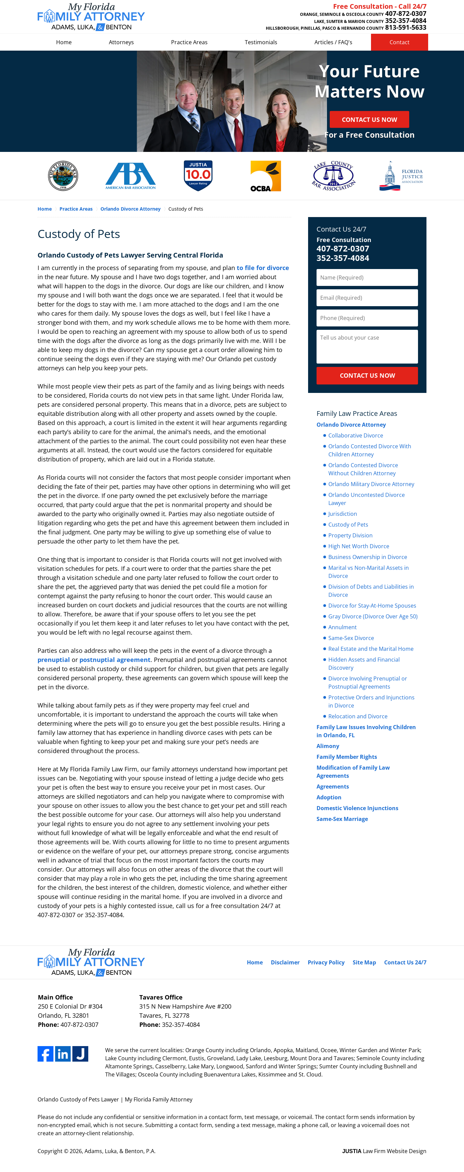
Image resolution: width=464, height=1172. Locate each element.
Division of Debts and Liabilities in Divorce (371, 590)
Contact (400, 42)
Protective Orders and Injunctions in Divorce (371, 701)
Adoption (329, 797)
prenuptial (54, 660)
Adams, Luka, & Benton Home (91, 17)
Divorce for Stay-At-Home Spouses (372, 605)
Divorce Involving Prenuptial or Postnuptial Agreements (367, 682)
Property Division (350, 535)
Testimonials (261, 42)
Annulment (342, 627)
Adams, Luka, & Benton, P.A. (120, 1151)
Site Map (364, 962)
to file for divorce (263, 268)
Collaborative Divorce (355, 435)
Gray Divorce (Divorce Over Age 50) (373, 616)
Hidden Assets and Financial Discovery (364, 663)
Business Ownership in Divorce (367, 557)
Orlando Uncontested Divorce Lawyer (366, 499)
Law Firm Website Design (384, 1151)
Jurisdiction (342, 513)
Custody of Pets (348, 524)
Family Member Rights (347, 757)
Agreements (333, 786)
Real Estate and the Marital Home (371, 648)
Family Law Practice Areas (357, 413)
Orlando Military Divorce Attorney (371, 484)
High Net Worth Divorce (358, 546)
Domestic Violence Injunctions (357, 808)
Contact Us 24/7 (341, 229)
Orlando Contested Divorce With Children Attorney (369, 450)
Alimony (328, 746)
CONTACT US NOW (367, 375)
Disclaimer (285, 962)
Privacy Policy (326, 962)
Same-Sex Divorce (351, 638)
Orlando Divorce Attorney (351, 424)
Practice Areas (189, 42)
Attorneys (121, 42)
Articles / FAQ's (333, 42)
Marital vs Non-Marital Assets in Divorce (368, 572)
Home (64, 42)
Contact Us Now (369, 119)
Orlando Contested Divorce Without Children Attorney (363, 469)
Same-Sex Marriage (342, 819)
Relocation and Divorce (358, 716)
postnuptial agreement (114, 660)
